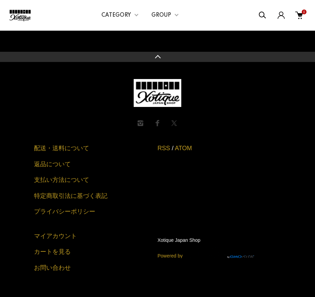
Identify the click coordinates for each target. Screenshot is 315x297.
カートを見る (52, 251)
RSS (164, 148)
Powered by (206, 252)
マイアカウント (55, 236)
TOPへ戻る (157, 57)
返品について (52, 164)
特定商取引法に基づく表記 (70, 195)
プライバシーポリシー (64, 211)
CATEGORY (116, 15)
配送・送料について (61, 148)
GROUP (161, 15)
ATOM (183, 148)
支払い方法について (61, 179)
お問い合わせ (52, 267)
